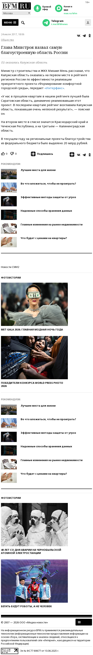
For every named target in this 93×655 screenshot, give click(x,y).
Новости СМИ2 (10, 267)
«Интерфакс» (54, 88)
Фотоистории (11, 277)
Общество (7, 39)
